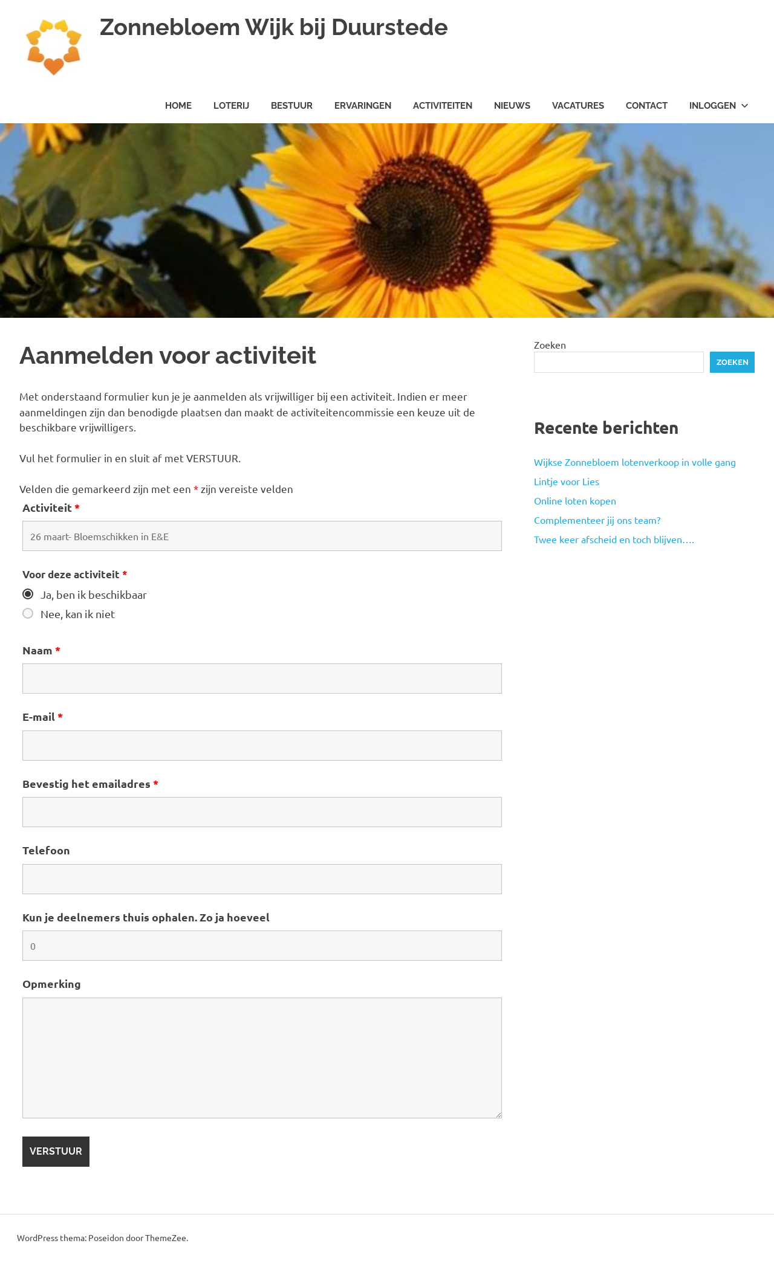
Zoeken (550, 344)
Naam (41, 650)
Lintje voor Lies (566, 481)
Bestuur (292, 105)
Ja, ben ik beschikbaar (94, 595)
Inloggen (719, 105)
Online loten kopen (575, 500)
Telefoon (46, 850)
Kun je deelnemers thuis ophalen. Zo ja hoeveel (146, 917)
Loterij (231, 105)
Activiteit (51, 507)
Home (178, 105)
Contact (647, 105)
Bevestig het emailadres (90, 783)
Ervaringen (362, 105)
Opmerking (51, 983)
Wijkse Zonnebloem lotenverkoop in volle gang (635, 462)
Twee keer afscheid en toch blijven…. (614, 539)
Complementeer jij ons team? (597, 520)
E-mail (42, 716)
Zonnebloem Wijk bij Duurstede (274, 26)
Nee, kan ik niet (78, 614)
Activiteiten (442, 105)
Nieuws (512, 105)
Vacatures (578, 105)
